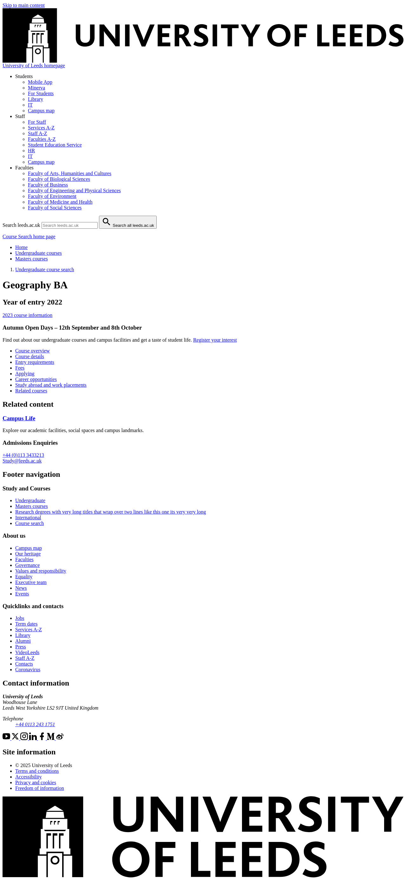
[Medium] (51, 738)
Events (22, 593)
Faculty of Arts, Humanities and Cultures (69, 173)
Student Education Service (55, 145)
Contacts (24, 664)
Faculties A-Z (42, 139)
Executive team (31, 582)
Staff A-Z (37, 133)
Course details (29, 356)
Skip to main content (24, 5)
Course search (29, 523)
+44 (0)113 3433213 (23, 455)
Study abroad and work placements (51, 385)
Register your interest (215, 340)
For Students (41, 93)
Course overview (32, 350)
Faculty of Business (48, 184)
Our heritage (28, 553)
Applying (24, 373)
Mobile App (40, 82)
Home (21, 247)
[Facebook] (42, 738)
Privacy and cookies (35, 782)
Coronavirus (27, 669)
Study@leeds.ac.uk (22, 460)
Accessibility (28, 776)
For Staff (37, 122)
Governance (27, 565)
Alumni (23, 641)
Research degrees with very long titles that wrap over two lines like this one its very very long (110, 512)
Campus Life (19, 418)
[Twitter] (15, 738)
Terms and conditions (37, 771)
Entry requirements (34, 362)
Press (20, 646)
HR (31, 150)
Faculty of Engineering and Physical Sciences (74, 190)
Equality (23, 576)
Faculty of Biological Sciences (59, 179)
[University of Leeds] (203, 875)
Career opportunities (36, 379)
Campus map (41, 110)
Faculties (24, 559)
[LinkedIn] (33, 738)
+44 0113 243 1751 (35, 724)
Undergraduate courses (38, 253)
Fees (19, 368)
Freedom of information (39, 788)
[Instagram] (24, 738)
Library (35, 99)
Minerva (36, 87)
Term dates (26, 624)
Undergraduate (30, 500)
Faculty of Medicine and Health (60, 202)
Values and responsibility (40, 571)
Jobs (19, 618)
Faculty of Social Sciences (55, 207)
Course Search (29, 236)
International (28, 517)
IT (30, 105)
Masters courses (31, 258)
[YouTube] (7, 738)
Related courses (31, 390)
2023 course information (27, 315)
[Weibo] (59, 738)
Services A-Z (41, 127)
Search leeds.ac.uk (21, 225)
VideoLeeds (27, 652)
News (21, 588)
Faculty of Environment (52, 196)
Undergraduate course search (44, 269)
